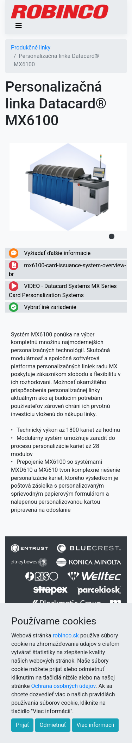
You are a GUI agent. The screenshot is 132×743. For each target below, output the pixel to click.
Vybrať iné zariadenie (42, 307)
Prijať (22, 725)
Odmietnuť (52, 725)
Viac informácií (95, 725)
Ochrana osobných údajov (63, 686)
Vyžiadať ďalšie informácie (49, 253)
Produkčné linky (30, 47)
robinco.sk (66, 635)
